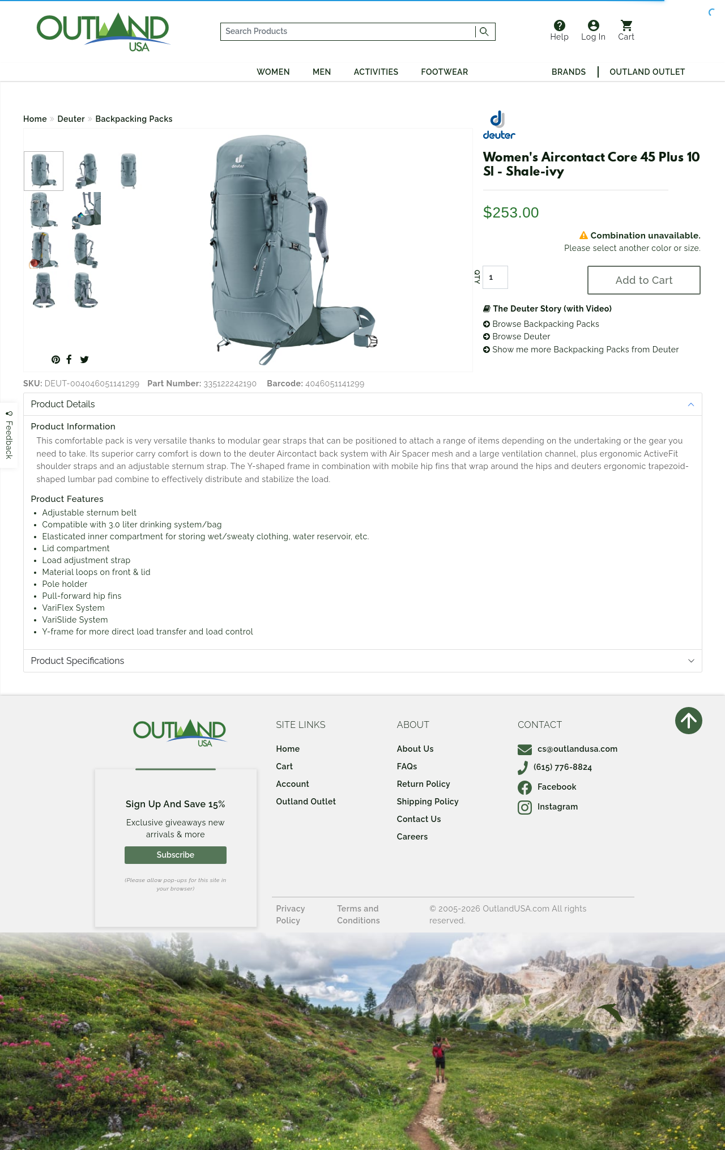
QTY (477, 277)
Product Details (63, 404)
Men (322, 71)
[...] (348, 31)
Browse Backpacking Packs (541, 324)
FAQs (407, 766)
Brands (569, 71)
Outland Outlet (647, 71)
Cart (627, 30)
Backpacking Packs (134, 118)
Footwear (444, 71)
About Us (415, 748)
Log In (593, 30)
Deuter (71, 118)
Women (273, 71)
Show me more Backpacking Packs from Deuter (581, 349)
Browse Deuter (517, 336)
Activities (376, 71)
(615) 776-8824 (555, 767)
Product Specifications (78, 660)
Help (559, 30)
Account (293, 784)
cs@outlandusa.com (568, 748)
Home (35, 118)
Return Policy (423, 784)
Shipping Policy (428, 801)
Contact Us (419, 819)
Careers (412, 836)
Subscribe (175, 854)
